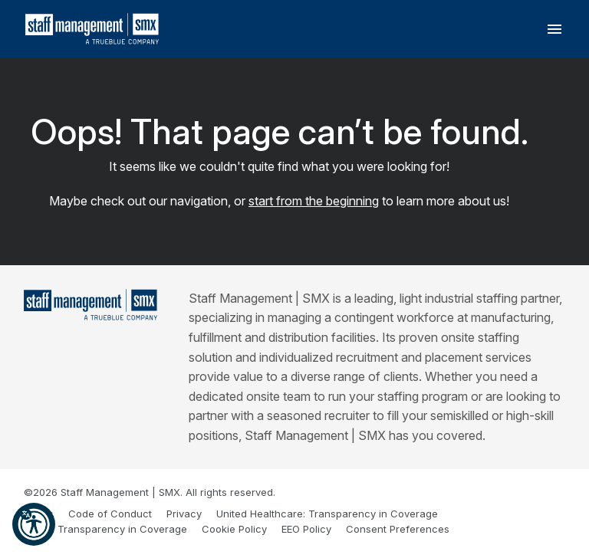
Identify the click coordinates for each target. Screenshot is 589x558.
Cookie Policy (234, 529)
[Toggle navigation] (554, 28)
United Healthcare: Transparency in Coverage (327, 513)
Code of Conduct (110, 513)
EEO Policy (306, 529)
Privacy (184, 513)
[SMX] (92, 28)
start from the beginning (313, 200)
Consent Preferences (397, 529)
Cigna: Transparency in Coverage (105, 529)
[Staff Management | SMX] (91, 304)
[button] (33, 524)
